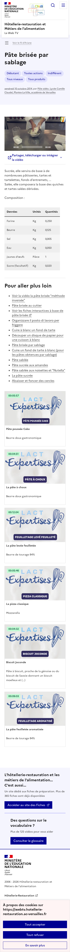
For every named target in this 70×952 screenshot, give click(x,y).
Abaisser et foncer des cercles (33, 380)
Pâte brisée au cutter (27, 305)
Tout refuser (35, 935)
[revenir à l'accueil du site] (35, 26)
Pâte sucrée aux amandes (30, 365)
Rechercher (53, 5)
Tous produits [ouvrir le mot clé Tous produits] (36, 79)
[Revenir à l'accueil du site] (17, 865)
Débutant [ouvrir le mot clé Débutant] (13, 73)
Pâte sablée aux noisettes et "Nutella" (38, 370)
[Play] (35, 133)
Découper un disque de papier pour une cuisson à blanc (37, 337)
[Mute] (54, 147)
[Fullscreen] (60, 147)
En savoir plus (35, 945)
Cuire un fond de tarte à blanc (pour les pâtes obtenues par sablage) (38, 352)
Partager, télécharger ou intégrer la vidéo (32, 157)
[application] (35, 134)
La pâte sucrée (22, 375)
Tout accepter (35, 924)
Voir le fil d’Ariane (22, 43)
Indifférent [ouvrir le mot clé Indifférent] (54, 73)
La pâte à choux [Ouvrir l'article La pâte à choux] (16, 487)
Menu (63, 5)
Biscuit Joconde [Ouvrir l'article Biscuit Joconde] (16, 662)
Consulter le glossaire (28, 841)
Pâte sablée (20, 360)
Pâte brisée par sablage (28, 345)
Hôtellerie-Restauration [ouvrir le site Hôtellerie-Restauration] (19, 896)
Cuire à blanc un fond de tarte (33, 330)
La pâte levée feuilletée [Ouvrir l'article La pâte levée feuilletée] (21, 546)
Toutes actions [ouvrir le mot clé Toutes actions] (33, 73)
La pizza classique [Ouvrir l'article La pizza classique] (17, 604)
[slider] (32, 147)
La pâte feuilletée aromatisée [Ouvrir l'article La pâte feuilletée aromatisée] (24, 729)
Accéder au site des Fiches (26, 805)
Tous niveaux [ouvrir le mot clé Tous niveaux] (15, 79)
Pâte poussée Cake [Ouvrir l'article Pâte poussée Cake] (18, 429)
